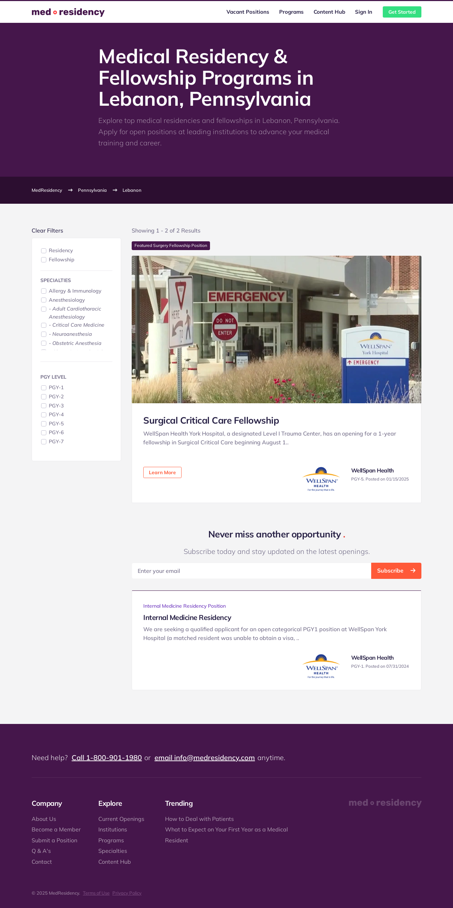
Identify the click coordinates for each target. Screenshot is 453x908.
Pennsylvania (92, 190)
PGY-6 (56, 432)
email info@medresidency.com (205, 757)
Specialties (112, 850)
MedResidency (47, 190)
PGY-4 (56, 414)
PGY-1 (56, 387)
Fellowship (61, 259)
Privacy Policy (127, 893)
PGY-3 (56, 406)
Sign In (363, 11)
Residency (61, 250)
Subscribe (396, 570)
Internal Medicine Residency (187, 617)
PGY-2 (56, 396)
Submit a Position (54, 840)
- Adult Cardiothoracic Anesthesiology (75, 313)
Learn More (162, 472)
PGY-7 (56, 441)
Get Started (402, 12)
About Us (44, 818)
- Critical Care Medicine (76, 325)
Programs (291, 11)
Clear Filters (47, 230)
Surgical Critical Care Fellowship (211, 420)
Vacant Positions (247, 11)
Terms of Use (96, 893)
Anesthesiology (67, 300)
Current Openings (121, 818)
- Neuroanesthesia (70, 334)
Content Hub (329, 11)
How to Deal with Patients (199, 818)
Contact (42, 861)
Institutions (112, 829)
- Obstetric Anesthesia (75, 343)
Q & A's (41, 850)
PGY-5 (56, 423)
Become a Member (56, 829)
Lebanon (132, 190)
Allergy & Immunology (75, 291)
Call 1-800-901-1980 (107, 757)
